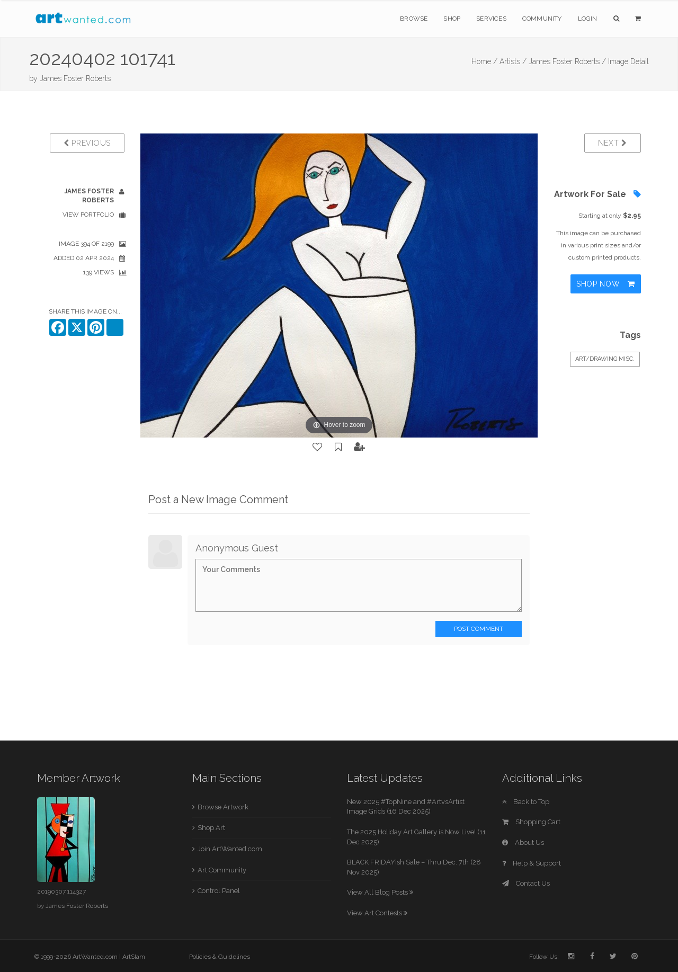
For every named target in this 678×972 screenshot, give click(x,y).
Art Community (222, 870)
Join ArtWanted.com (230, 849)
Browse (413, 18)
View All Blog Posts (380, 892)
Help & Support (531, 863)
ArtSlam (133, 956)
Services (491, 18)
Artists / (513, 61)
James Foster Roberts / (567, 61)
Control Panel (219, 891)
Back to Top (525, 802)
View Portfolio (88, 214)
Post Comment (478, 628)
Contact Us (526, 883)
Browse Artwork (223, 807)
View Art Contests (377, 913)
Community (542, 18)
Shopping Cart (531, 822)
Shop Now (605, 284)
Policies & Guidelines (219, 956)
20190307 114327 (61, 891)
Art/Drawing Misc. (605, 358)
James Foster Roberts (75, 78)
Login (587, 18)
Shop (451, 18)
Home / (484, 61)
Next (612, 143)
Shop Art (211, 828)
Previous (87, 143)
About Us (523, 842)
